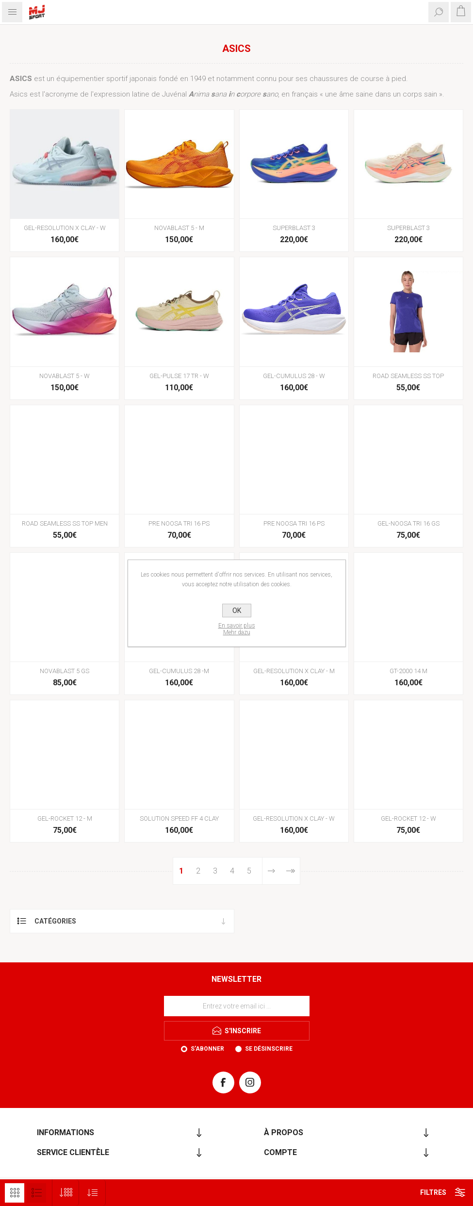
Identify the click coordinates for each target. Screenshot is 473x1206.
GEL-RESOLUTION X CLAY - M (294, 671)
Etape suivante (271, 871)
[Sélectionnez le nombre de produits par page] (65, 1192)
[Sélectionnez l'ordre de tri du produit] (92, 1192)
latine (140, 94)
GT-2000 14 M (408, 671)
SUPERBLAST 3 (294, 227)
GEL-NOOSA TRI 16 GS (408, 523)
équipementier (80, 78)
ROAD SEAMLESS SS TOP (408, 376)
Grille (14, 1193)
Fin (290, 871)
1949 (198, 78)
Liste (36, 1193)
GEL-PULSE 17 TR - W (179, 376)
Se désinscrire (269, 1048)
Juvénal (174, 94)
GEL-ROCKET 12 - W (408, 818)
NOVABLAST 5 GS (64, 671)
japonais (143, 78)
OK (236, 610)
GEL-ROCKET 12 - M (64, 818)
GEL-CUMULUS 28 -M (179, 671)
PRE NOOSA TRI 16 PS (179, 523)
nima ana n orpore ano (233, 94)
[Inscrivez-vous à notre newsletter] (237, 1006)
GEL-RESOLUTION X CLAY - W (65, 227)
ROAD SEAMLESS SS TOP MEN (65, 523)
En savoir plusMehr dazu (236, 629)
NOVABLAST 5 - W (64, 376)
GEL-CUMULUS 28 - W (294, 376)
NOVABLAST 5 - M (179, 227)
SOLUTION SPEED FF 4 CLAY (179, 818)
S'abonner (207, 1048)
